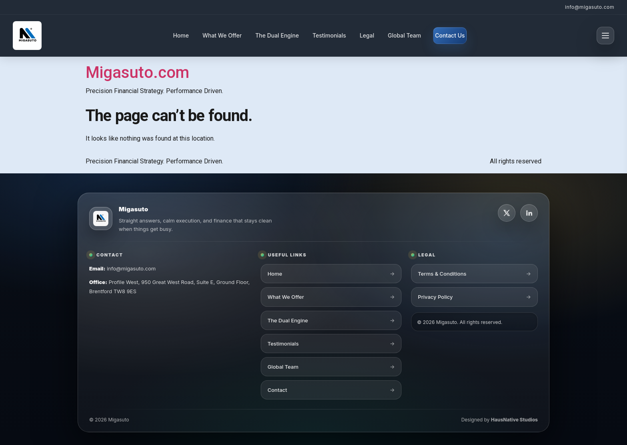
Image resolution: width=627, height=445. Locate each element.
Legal (366, 35)
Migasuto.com (137, 72)
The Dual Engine (277, 35)
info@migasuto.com (589, 7)
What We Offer (222, 35)
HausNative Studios (514, 421)
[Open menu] (605, 35)
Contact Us (450, 35)
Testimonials (329, 35)
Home (181, 35)
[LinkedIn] (529, 213)
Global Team (404, 35)
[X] (506, 213)
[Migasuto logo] (100, 219)
